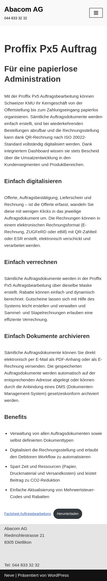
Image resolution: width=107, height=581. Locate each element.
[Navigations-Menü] (96, 13)
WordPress (58, 575)
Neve (9, 575)
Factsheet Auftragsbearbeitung (27, 514)
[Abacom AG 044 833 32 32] (23, 13)
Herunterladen (67, 514)
